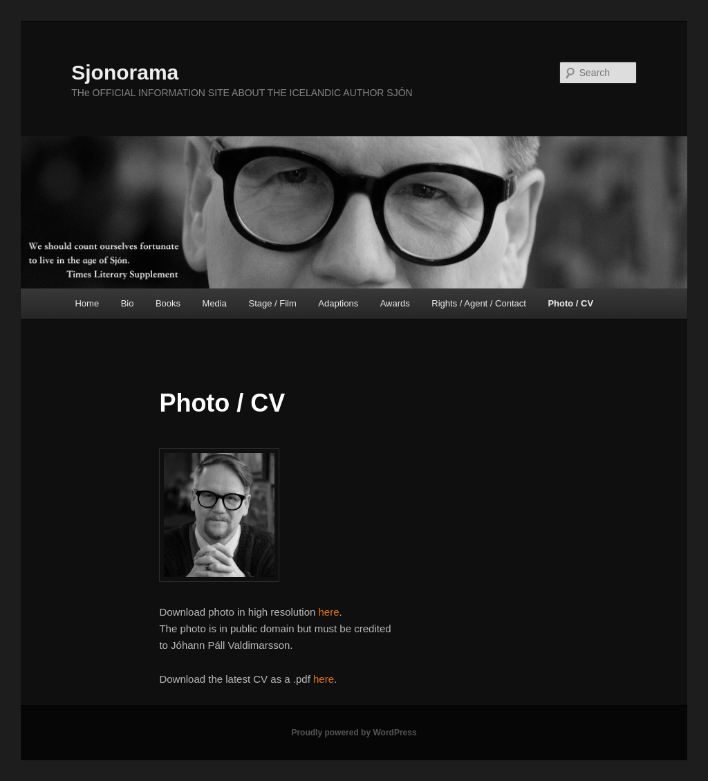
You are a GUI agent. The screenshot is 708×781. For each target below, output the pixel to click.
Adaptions (338, 303)
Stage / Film (272, 303)
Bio (127, 303)
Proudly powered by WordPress (353, 732)
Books (168, 303)
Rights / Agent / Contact (478, 303)
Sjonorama (124, 72)
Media (215, 303)
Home (87, 303)
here (329, 612)
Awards (395, 303)
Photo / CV (570, 303)
